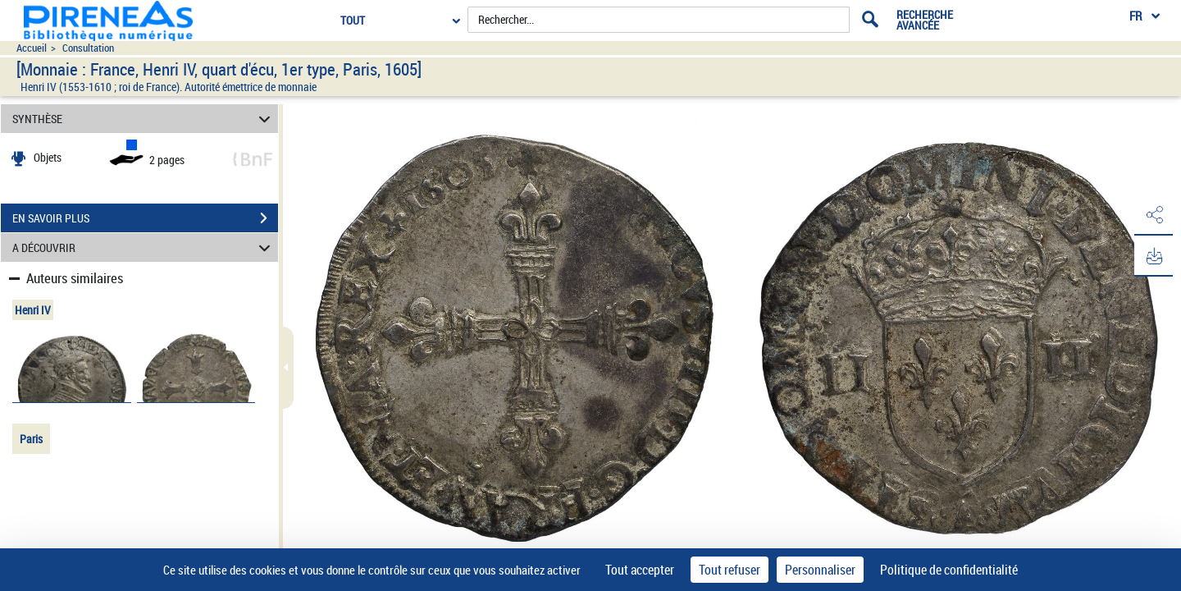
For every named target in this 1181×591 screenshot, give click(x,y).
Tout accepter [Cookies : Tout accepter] (639, 570)
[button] (1152, 216)
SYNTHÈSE (144, 118)
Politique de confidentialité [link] (949, 570)
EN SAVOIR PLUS (145, 218)
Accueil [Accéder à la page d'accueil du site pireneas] (31, 48)
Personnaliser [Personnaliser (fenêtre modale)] (820, 570)
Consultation (88, 48)
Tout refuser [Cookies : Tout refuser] (729, 570)
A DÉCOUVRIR (144, 247)
